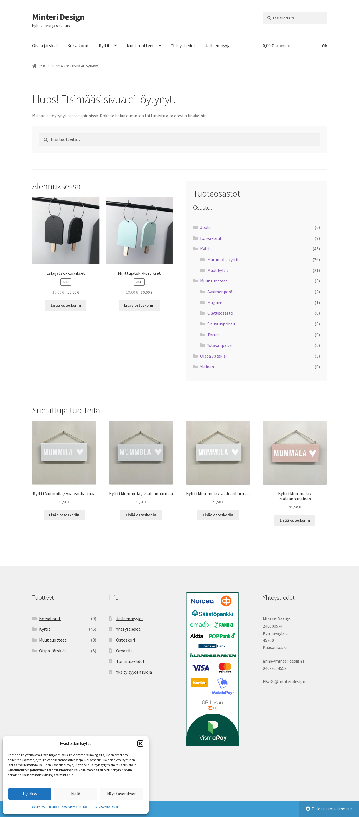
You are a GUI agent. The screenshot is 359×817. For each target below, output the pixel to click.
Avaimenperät (220, 291)
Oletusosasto (220, 313)
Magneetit (217, 302)
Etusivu (44, 65)
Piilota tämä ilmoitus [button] (332, 808)
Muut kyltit (217, 270)
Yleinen (207, 367)
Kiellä (75, 793)
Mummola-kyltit (223, 259)
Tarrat (213, 334)
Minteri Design (58, 16)
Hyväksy (30, 793)
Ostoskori (125, 640)
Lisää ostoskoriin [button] (66, 305)
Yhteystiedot (183, 45)
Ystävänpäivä (219, 345)
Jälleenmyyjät (218, 45)
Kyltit (104, 45)
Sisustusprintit (221, 324)
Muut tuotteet (140, 45)
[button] (140, 743)
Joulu (205, 227)
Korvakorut (78, 45)
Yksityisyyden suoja (45, 807)
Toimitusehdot (130, 661)
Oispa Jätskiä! (213, 356)
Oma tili (124, 650)
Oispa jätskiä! (45, 45)
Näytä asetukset (121, 793)
